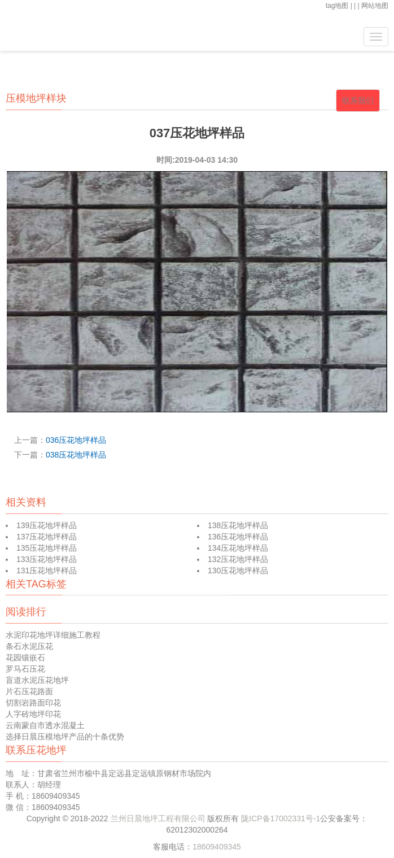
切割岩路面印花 (33, 702)
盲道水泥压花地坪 (37, 680)
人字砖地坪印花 (33, 713)
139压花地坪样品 (46, 525)
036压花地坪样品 (76, 440)
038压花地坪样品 (76, 454)
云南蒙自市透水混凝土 (45, 725)
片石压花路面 (29, 691)
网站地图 (374, 6)
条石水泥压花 (29, 646)
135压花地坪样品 (46, 547)
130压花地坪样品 (238, 570)
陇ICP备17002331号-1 (280, 818)
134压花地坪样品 (238, 547)
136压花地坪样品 (238, 536)
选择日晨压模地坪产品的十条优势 (65, 736)
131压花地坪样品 (46, 570)
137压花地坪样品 (46, 536)
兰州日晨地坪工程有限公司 (159, 818)
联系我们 (358, 100)
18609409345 (216, 846)
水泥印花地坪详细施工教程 (53, 634)
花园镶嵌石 (25, 657)
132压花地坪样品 (238, 559)
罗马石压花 (25, 668)
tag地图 (337, 6)
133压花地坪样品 (46, 559)
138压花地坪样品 (238, 525)
